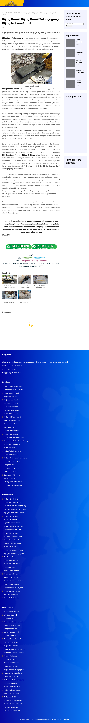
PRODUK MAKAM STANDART (16, 13)
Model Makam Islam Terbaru (14, 649)
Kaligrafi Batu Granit (11, 629)
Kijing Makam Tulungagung (14, 554)
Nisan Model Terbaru (11, 598)
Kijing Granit (14, 221)
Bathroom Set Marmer (12, 475)
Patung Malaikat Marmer (13, 482)
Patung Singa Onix (10, 636)
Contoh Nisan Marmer (12, 711)
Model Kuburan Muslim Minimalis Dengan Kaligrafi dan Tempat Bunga (79, 51)
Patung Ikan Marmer (11, 431)
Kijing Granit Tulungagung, (31, 221)
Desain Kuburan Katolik (12, 676)
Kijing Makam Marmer (12, 523)
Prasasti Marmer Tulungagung (15, 506)
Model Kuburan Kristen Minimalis (22, 227)
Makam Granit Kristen (12, 499)
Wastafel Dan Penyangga (13, 536)
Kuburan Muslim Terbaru (13, 673)
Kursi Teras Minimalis (11, 612)
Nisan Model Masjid (11, 454)
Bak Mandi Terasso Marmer (14, 653)
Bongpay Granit (9, 465)
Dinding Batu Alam (10, 618)
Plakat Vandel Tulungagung (14, 680)
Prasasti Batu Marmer (12, 468)
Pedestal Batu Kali (10, 478)
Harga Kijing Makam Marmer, (47, 227)
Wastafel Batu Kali (10, 615)
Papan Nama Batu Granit (13, 530)
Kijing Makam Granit (11, 707)
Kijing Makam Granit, (50, 221)
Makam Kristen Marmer (12, 690)
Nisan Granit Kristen (11, 516)
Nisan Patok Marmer (11, 414)
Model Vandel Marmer (12, 687)
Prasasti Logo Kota (10, 683)
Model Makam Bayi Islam (13, 704)
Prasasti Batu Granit (11, 403)
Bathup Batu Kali (10, 659)
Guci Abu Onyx (9, 427)
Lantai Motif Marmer (11, 472)
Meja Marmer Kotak (11, 400)
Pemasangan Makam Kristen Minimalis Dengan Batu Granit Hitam (80, 71)
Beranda (4, 13)
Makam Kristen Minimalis (13, 386)
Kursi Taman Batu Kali (12, 444)
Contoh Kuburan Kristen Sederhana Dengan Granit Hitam (80, 61)
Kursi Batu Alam (9, 567)
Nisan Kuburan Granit (11, 560)
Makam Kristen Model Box (13, 417)
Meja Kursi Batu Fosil (11, 397)
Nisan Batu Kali (9, 448)
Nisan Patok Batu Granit (12, 502)
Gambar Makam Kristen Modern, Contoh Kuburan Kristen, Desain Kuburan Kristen (79, 82)
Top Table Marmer (10, 519)
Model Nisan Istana (11, 434)
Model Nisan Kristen (11, 666)
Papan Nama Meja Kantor (13, 390)
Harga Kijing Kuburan (40, 224)
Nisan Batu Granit (10, 656)
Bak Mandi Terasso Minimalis (14, 622)
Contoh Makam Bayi (11, 632)
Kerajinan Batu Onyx (11, 577)
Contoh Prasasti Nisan (12, 642)
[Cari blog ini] (75, 24)
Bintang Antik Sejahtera (44, 719)
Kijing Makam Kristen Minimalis (15, 509)
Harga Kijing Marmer (33, 232)
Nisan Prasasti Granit (11, 574)
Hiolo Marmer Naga (11, 407)
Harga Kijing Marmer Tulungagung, (18, 224)
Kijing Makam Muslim (11, 410)
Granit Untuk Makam (11, 663)
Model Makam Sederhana (13, 581)
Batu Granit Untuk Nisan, (33, 229)
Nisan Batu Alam (10, 547)
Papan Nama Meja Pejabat (13, 550)
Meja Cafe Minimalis (11, 646)
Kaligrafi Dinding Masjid (12, 451)
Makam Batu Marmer (11, 571)
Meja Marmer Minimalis (12, 543)
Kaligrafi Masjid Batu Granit (13, 526)
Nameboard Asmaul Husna (14, 437)
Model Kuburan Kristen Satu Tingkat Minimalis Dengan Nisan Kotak (80, 41)
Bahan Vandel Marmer (12, 461)
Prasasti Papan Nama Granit (14, 639)
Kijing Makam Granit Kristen (14, 513)
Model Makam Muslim (12, 591)
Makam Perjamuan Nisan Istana (15, 458)
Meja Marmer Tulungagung (14, 670)
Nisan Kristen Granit (11, 424)
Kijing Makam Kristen (11, 594)
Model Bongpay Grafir (12, 393)
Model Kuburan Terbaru (12, 564)
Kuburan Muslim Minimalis (13, 485)
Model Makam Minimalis (12, 229)
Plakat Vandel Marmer (12, 420)
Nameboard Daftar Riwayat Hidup (16, 441)
